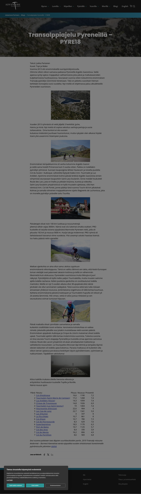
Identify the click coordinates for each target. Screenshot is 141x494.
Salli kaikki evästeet (15, 485)
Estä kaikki (35, 485)
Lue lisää (10, 480)
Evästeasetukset (55, 485)
